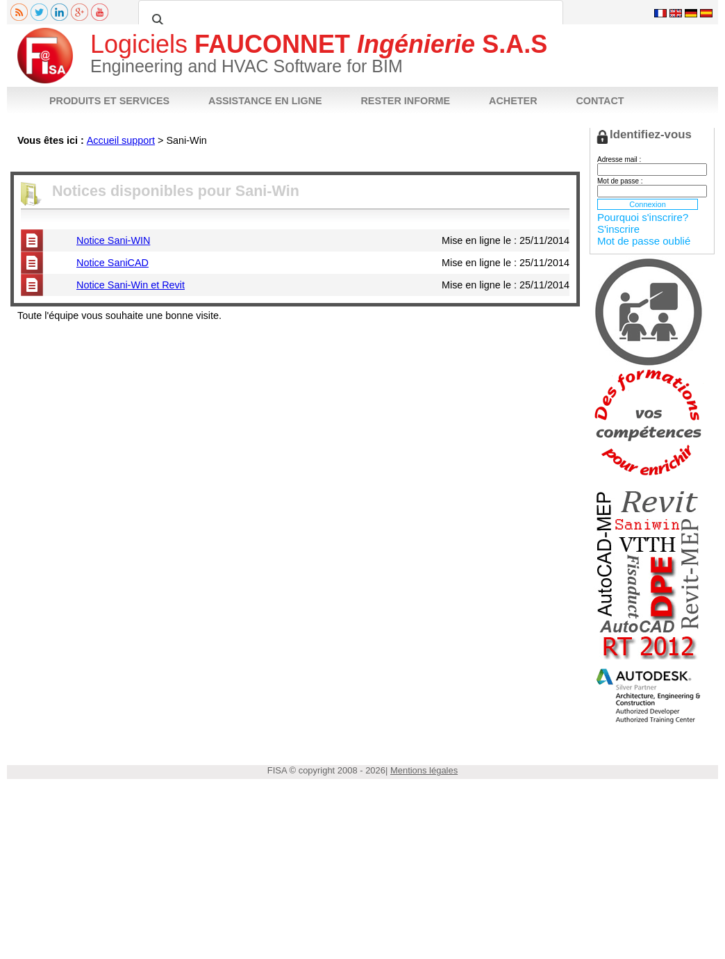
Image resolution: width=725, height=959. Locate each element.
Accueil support (121, 140)
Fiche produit (39, 161)
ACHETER (513, 100)
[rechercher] (348, 20)
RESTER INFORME (405, 100)
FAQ (269, 161)
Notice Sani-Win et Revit (130, 284)
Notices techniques (108, 161)
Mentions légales (424, 770)
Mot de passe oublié (643, 241)
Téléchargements (183, 161)
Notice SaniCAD (112, 262)
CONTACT (600, 100)
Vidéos (237, 161)
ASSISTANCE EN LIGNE (265, 100)
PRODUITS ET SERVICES (109, 100)
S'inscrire (618, 229)
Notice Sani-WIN (113, 240)
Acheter (388, 161)
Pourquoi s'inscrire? (642, 217)
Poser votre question (326, 161)
